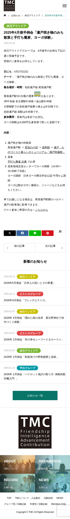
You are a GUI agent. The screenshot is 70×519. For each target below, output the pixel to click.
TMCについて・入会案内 (27, 498)
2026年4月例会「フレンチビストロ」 (26, 300)
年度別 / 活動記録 (38, 504)
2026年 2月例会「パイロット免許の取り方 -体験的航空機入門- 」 (35, 376)
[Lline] (35, 233)
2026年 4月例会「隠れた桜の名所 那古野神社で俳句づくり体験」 (34, 319)
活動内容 (48, 498)
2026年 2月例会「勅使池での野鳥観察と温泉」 (31, 356)
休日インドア (27, 276)
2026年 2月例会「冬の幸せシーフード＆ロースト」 (34, 339)
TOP (9, 498)
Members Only (58, 504)
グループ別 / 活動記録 (15, 504)
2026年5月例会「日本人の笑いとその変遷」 (29, 282)
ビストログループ (30, 294)
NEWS (60, 498)
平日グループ (27, 368)
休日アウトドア (16, 25)
